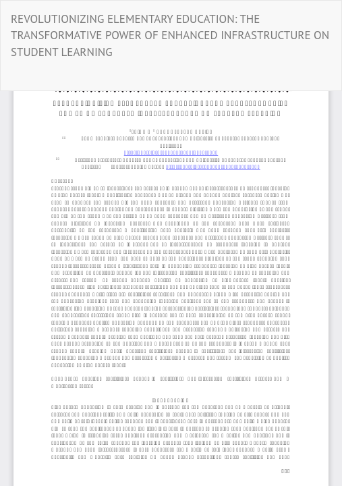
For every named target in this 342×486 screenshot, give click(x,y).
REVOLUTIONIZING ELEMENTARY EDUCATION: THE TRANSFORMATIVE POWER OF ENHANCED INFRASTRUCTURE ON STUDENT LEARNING (170, 35)
